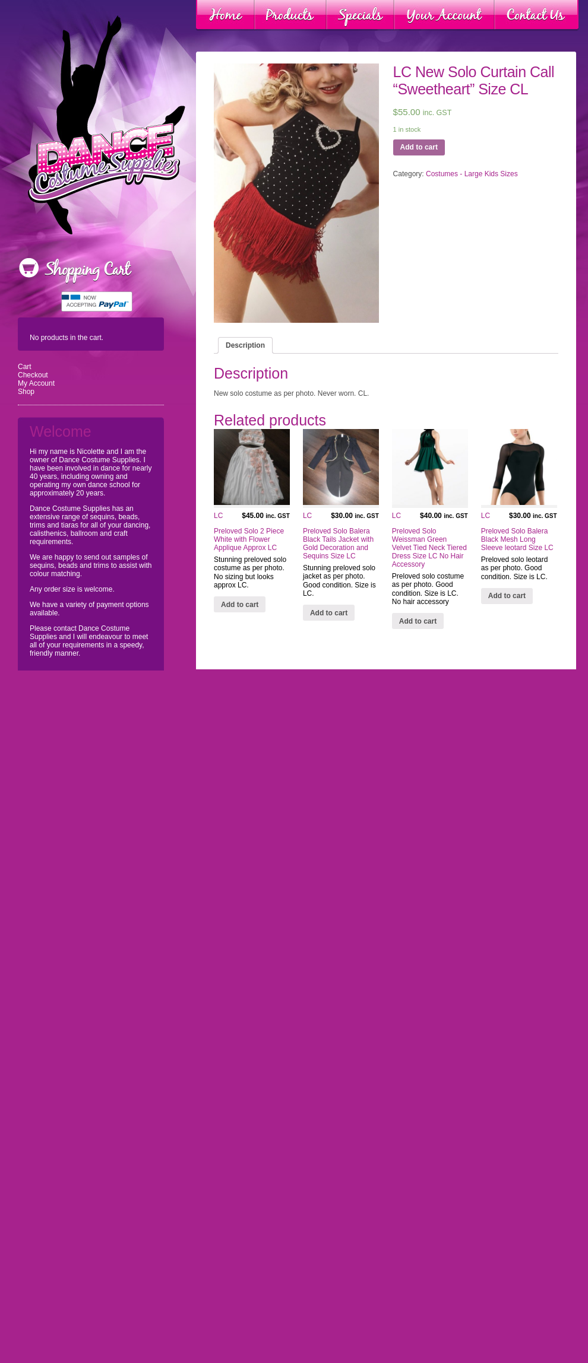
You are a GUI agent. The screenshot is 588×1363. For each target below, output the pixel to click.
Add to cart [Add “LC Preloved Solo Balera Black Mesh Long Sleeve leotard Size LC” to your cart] (507, 596)
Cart (24, 367)
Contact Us (536, 15)
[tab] (245, 345)
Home (225, 15)
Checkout (33, 375)
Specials (360, 15)
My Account (36, 383)
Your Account (444, 15)
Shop (26, 391)
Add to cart (419, 147)
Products (290, 15)
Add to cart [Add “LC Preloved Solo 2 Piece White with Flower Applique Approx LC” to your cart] (239, 605)
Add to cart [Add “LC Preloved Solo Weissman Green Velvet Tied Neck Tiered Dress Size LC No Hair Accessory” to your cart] (418, 621)
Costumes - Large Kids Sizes (472, 174)
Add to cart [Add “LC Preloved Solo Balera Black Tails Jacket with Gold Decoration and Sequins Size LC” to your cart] (328, 613)
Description (245, 345)
